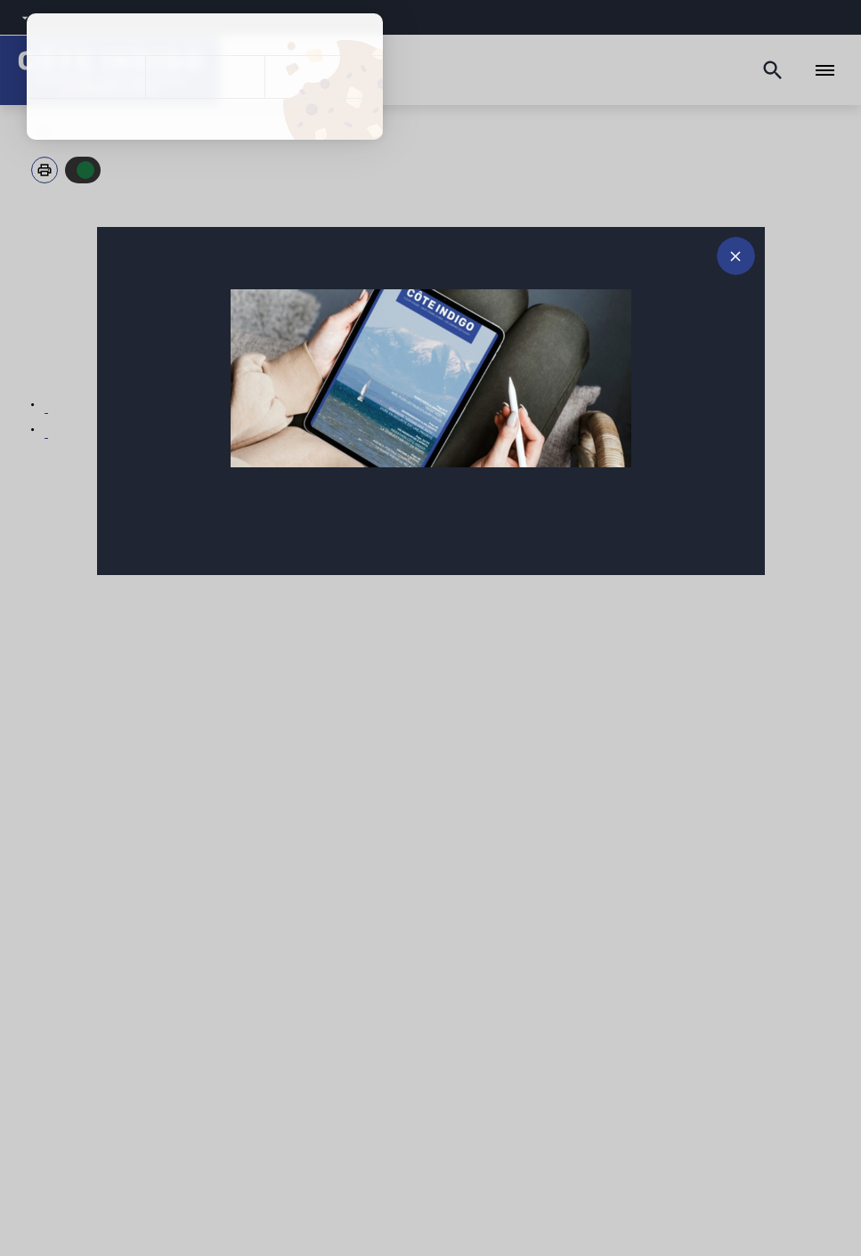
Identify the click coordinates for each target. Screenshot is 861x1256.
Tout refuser (204, 77)
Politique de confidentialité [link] (205, 119)
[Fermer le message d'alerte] (736, 256)
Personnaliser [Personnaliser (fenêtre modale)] (323, 77)
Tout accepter (86, 77)
